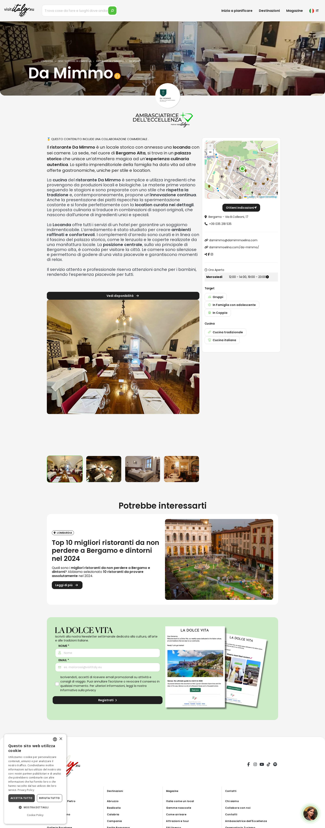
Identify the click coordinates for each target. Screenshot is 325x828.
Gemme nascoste (179, 808)
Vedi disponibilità (123, 296)
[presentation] (52, 376)
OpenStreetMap (268, 196)
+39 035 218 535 (220, 224)
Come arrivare (177, 814)
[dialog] (35, 779)
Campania (115, 821)
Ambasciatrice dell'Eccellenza (248, 821)
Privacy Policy (26, 790)
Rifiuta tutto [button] (49, 798)
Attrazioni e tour (178, 821)
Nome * (63, 646)
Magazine (294, 10)
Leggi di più (67, 586)
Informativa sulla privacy (78, 690)
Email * (63, 660)
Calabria (113, 814)
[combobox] (55, 739)
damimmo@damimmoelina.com (233, 240)
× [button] (60, 739)
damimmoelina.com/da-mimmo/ (234, 247)
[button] (242, 169)
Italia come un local (181, 801)
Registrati (107, 700)
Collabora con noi (238, 808)
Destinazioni (269, 10)
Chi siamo (232, 801)
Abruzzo (113, 801)
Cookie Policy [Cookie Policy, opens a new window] (35, 815)
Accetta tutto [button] (22, 798)
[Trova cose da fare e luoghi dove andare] (80, 10)
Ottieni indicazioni (241, 208)
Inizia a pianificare (236, 10)
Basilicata (114, 808)
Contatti (232, 814)
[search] (112, 10)
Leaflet (249, 196)
